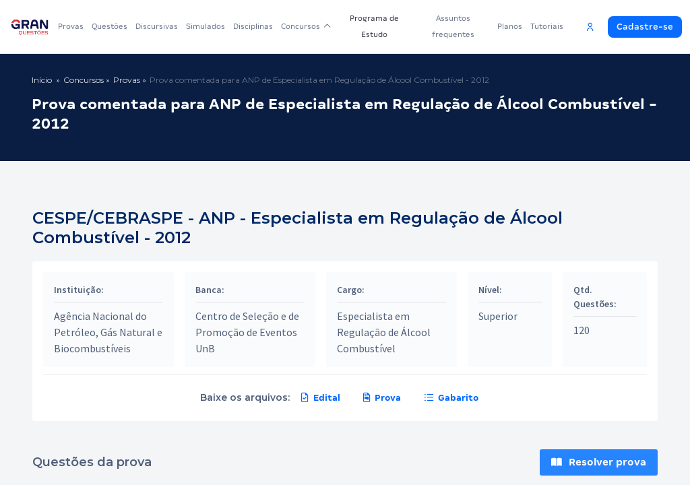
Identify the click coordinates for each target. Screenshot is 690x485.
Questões (109, 26)
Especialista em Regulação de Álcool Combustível (384, 332)
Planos (509, 26)
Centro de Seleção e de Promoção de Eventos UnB (247, 332)
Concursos (306, 26)
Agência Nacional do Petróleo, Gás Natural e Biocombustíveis (108, 332)
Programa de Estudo (375, 26)
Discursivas (156, 26)
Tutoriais (546, 26)
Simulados (205, 26)
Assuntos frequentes (454, 26)
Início (42, 80)
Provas (71, 26)
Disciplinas (253, 26)
